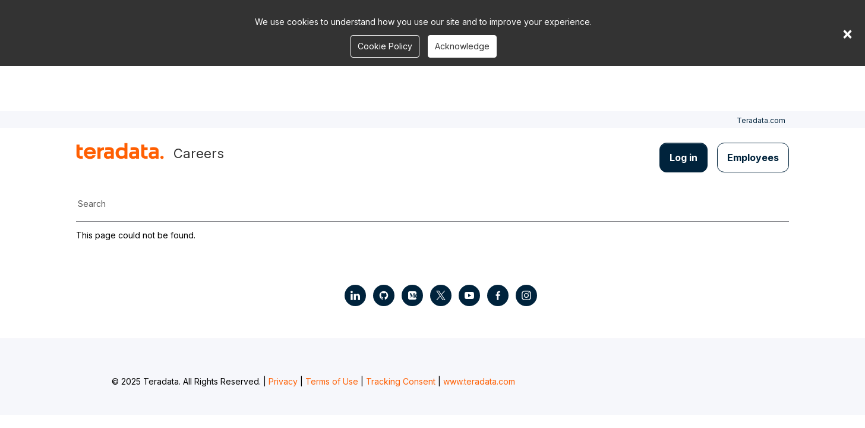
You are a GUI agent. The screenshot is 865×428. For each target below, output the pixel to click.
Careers (198, 153)
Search (92, 204)
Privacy (283, 381)
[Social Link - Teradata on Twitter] (441, 295)
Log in (683, 157)
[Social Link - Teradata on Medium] (412, 295)
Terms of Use (331, 381)
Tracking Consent (400, 381)
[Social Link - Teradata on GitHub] (383, 295)
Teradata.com (761, 120)
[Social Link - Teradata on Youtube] (469, 295)
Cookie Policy (385, 46)
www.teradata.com (479, 381)
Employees (753, 157)
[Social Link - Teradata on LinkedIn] (355, 295)
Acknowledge (462, 46)
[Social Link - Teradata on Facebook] (498, 295)
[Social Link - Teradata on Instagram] (526, 295)
